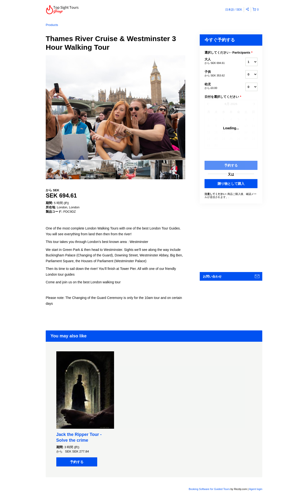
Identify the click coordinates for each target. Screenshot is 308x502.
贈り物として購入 (231, 184)
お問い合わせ (212, 276)
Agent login (255, 489)
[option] (63, 169)
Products (52, 25)
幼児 (219, 86)
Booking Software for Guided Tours (209, 489)
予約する (76, 462)
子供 (219, 74)
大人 (219, 61)
